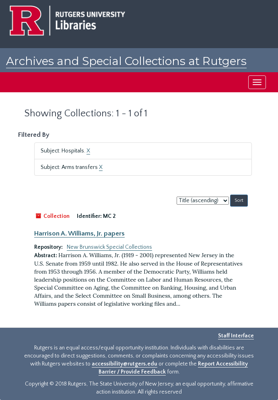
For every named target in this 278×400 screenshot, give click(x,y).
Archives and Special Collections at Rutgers (126, 61)
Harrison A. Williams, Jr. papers (79, 233)
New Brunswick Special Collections (109, 247)
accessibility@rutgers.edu (124, 364)
